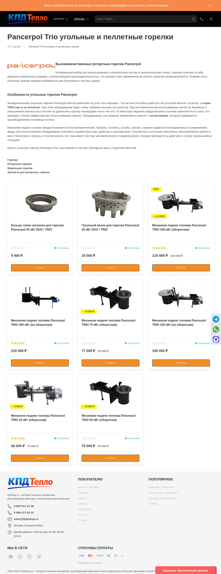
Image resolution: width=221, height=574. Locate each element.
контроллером (158, 115)
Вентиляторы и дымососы (163, 493)
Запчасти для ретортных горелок (28, 172)
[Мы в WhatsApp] (20, 557)
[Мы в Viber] (29, 557)
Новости (82, 504)
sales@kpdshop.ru (26, 519)
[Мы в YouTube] (10, 557)
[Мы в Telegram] (39, 557)
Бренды (81, 19)
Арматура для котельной (162, 499)
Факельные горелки (19, 168)
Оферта (82, 499)
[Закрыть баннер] (209, 5)
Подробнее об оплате (90, 563)
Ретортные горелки (19, 163)
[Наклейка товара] (10, 187)
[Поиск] (193, 19)
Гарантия (83, 493)
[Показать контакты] (201, 19)
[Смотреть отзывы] (18, 248)
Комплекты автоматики (161, 488)
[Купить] (40, 267)
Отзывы (82, 521)
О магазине (84, 510)
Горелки (12, 159)
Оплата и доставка (88, 488)
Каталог (61, 19)
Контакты (83, 515)
